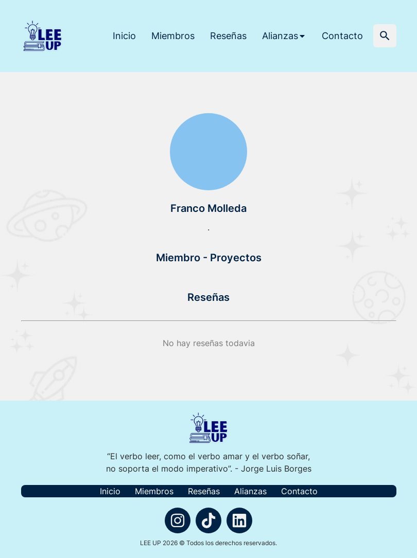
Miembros (173, 35)
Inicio (124, 35)
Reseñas (228, 35)
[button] (384, 35)
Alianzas (250, 491)
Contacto (342, 35)
